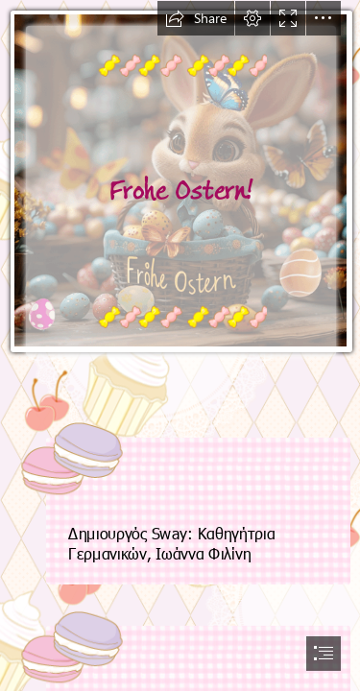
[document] (180, 345)
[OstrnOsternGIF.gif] (180, 198)
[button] (195, 18)
